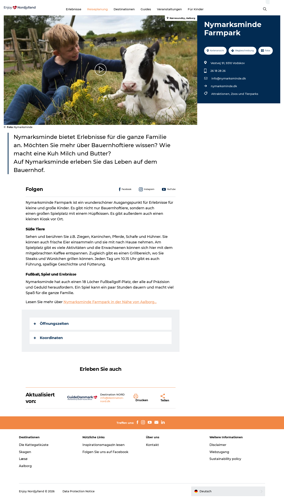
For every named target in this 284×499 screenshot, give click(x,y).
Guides (153, 9)
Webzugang (219, 452)
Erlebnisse (81, 9)
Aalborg (26, 466)
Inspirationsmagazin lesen (104, 445)
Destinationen (131, 9)
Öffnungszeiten (51, 323)
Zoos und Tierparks (244, 94)
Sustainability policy (225, 459)
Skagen (26, 452)
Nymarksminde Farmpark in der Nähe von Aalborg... (110, 302)
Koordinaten (48, 338)
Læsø (24, 459)
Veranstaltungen (176, 9)
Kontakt (152, 445)
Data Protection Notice (79, 491)
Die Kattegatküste (35, 445)
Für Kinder (203, 9)
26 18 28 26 (218, 71)
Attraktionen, (221, 94)
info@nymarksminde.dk (228, 78)
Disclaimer (217, 445)
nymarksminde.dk (224, 86)
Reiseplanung (104, 9)
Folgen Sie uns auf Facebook (106, 452)
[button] (144, 398)
